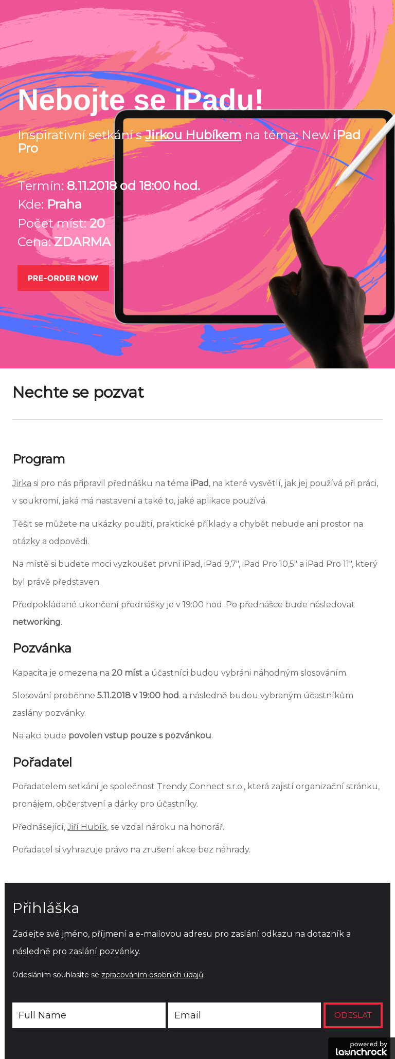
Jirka (21, 483)
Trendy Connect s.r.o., (201, 786)
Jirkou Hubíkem (193, 134)
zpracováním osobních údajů (152, 974)
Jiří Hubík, (88, 827)
